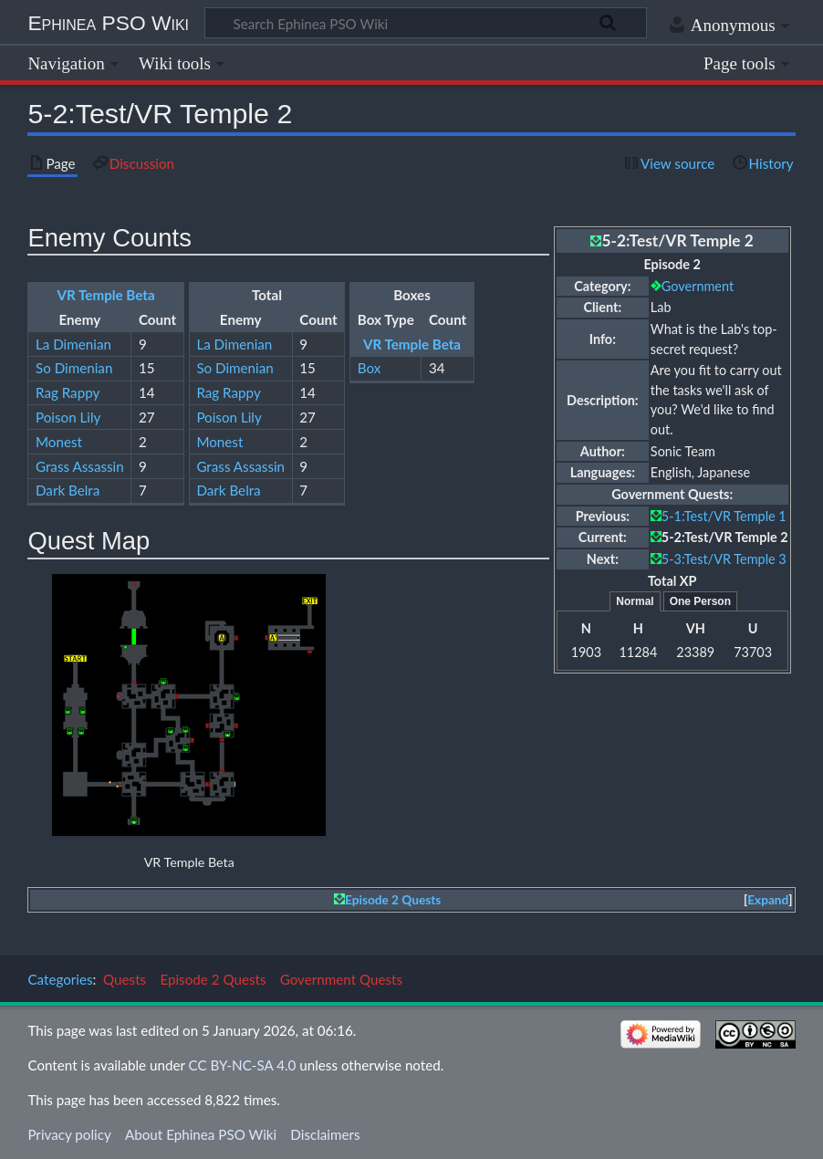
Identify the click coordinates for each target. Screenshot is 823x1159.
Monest (59, 441)
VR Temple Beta (106, 295)
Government (698, 286)
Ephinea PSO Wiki (108, 23)
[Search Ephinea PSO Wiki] (425, 22)
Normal (634, 601)
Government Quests (341, 979)
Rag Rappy (67, 392)
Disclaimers (324, 1134)
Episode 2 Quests (393, 900)
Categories (59, 979)
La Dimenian (73, 344)
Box (369, 368)
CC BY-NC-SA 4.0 (243, 1065)
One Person (700, 601)
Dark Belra (67, 490)
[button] (768, 900)
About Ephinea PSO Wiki (200, 1134)
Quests (124, 979)
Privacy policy (68, 1134)
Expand (767, 900)
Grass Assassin (80, 466)
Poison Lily (68, 417)
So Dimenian (74, 368)
